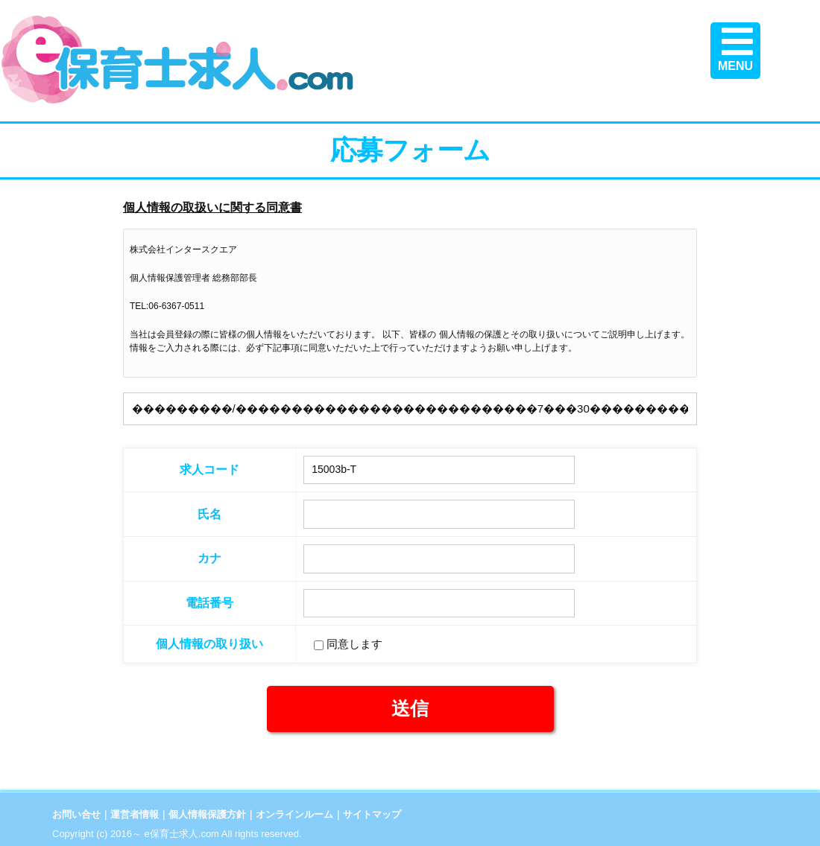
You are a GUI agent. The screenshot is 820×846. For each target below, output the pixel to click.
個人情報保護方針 (207, 814)
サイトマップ (372, 814)
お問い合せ (76, 814)
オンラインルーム (294, 814)
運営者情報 (134, 814)
